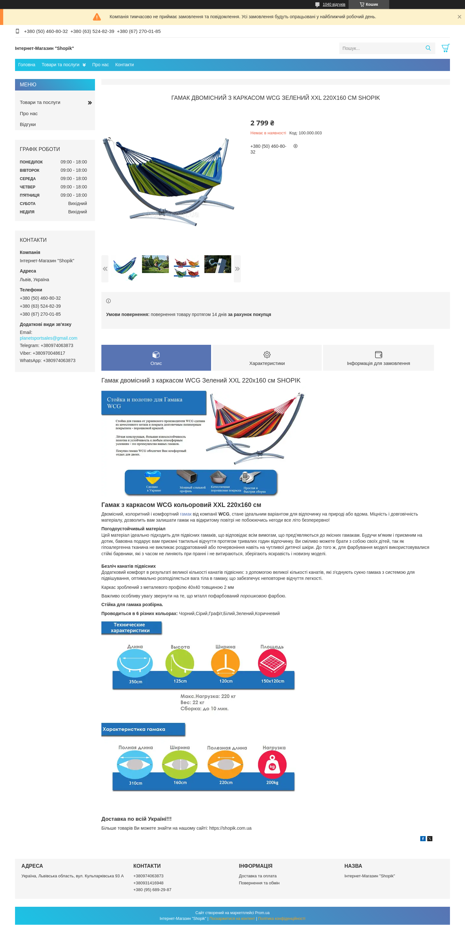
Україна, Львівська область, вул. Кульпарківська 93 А (72, 876)
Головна (26, 64)
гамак (186, 514)
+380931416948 (148, 883)
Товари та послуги (60, 64)
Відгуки (28, 124)
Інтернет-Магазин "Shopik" (369, 876)
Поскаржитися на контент (232, 919)
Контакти (124, 64)
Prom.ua (262, 913)
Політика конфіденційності (281, 919)
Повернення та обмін (259, 883)
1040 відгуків (334, 4)
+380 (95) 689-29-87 (152, 889)
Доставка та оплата (258, 876)
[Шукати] (428, 48)
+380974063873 (148, 876)
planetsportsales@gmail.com (48, 338)
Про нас (100, 64)
